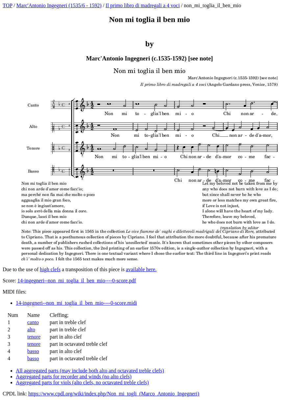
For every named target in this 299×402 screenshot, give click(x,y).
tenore (33, 337)
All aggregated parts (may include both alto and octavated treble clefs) (90, 370)
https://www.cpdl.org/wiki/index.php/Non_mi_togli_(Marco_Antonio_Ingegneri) (113, 393)
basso (33, 351)
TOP (7, 5)
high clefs (50, 269)
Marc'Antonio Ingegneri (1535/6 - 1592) (59, 5)
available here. (141, 269)
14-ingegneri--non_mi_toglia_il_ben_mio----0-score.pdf (76, 280)
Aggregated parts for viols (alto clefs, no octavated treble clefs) (82, 382)
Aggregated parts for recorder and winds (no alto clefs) (74, 376)
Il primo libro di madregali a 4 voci (143, 5)
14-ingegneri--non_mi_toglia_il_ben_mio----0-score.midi (76, 303)
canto (33, 322)
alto (31, 329)
